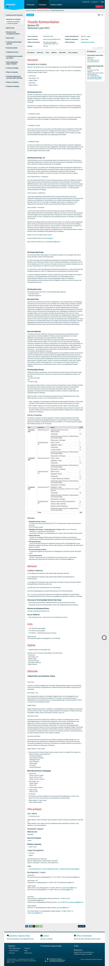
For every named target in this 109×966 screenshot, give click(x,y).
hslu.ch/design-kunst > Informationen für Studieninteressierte (48, 617)
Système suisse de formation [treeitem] (14, 15)
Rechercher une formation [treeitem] (13, 19)
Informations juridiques (92, 959)
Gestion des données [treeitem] (12, 23)
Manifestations (28, 953)
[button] (26, 926)
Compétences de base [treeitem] (12, 52)
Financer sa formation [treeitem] (12, 82)
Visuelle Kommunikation (57, 10)
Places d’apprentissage (14, 948)
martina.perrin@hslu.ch (69, 888)
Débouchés (62, 52)
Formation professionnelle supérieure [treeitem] (13, 43)
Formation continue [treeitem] (11, 48)
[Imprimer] (99, 15)
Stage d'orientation (13, 950)
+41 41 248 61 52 (62, 902)
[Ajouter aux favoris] (102, 15)
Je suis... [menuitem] (100, 6)
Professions (12, 953)
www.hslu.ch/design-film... (95, 78)
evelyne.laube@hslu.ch (76, 902)
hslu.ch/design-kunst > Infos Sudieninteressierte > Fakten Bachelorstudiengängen (54, 869)
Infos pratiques (73, 52)
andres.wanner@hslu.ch (34, 913)
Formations (33, 10)
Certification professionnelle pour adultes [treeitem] (14, 57)
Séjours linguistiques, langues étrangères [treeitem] (12, 63)
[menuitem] (31, 4)
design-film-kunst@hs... (97, 77)
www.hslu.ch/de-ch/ (94, 61)
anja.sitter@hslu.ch (63, 907)
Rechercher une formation (43, 10)
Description (30, 52)
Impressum (100, 959)
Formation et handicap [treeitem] (12, 86)
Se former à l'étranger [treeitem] (12, 68)
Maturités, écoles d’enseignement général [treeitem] (13, 33)
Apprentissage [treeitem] (10, 28)
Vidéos (26, 950)
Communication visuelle (87, 42)
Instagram (49, 238)
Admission (40, 52)
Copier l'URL (82, 926)
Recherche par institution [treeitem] (13, 21)
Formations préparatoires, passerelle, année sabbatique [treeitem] (14, 77)
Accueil (27, 10)
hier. (51, 235)
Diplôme (54, 52)
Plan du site (83, 959)
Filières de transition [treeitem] (12, 72)
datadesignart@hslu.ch (53, 241)
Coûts (47, 52)
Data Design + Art (34, 167)
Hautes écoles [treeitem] (10, 38)
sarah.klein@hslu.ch (66, 889)
